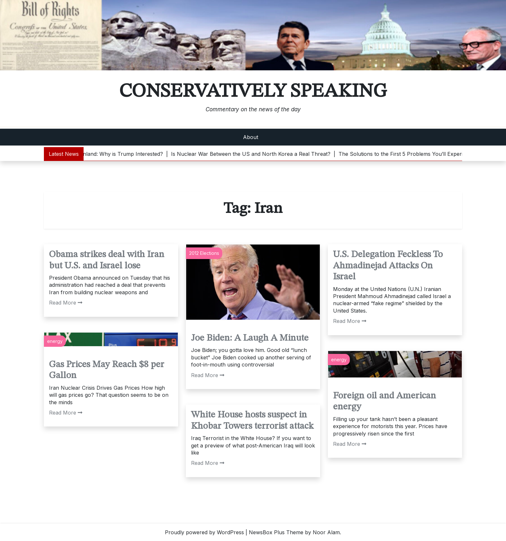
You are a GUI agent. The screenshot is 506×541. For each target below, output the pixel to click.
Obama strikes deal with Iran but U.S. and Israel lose (106, 260)
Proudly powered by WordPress (204, 532)
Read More (65, 302)
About (250, 137)
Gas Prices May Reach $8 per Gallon (106, 370)
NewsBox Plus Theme (276, 532)
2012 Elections (204, 253)
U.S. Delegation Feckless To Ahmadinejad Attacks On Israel (388, 266)
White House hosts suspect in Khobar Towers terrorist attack (252, 420)
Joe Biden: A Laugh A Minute (250, 338)
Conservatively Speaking (253, 91)
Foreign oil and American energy (384, 401)
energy (55, 341)
